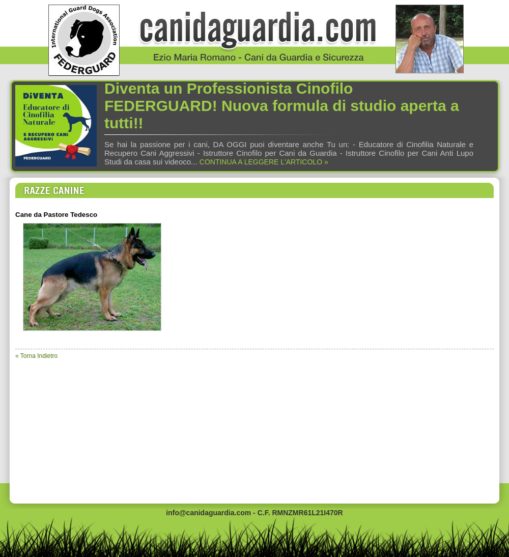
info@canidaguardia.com (208, 513)
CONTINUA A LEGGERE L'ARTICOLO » (264, 162)
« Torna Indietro (36, 355)
